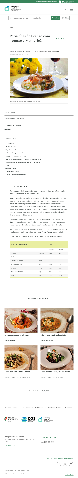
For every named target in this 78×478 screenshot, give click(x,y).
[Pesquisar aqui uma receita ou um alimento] (29, 18)
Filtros (66, 18)
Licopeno (7, 129)
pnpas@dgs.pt (10, 446)
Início (11, 27)
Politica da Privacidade (22, 470)
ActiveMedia (69, 475)
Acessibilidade (9, 470)
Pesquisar (55, 18)
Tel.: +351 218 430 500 (49, 438)
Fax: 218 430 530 (47, 442)
